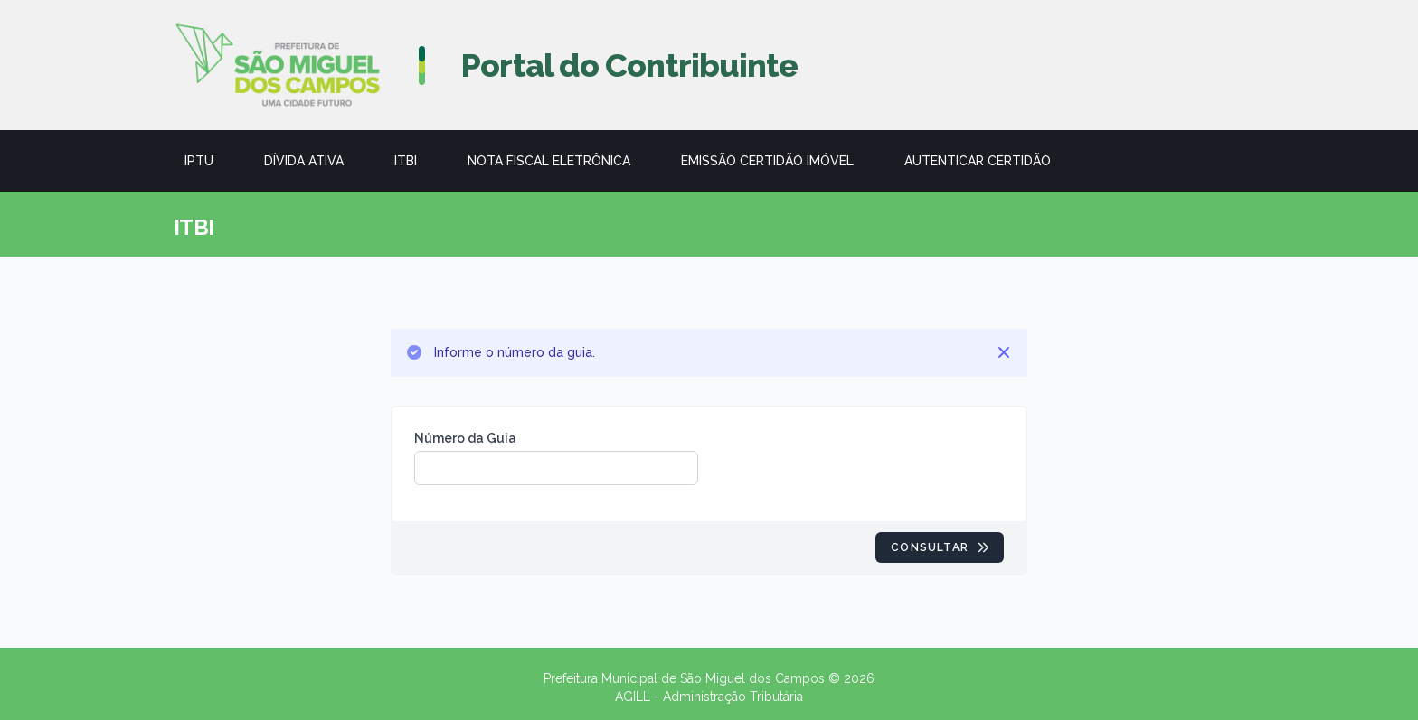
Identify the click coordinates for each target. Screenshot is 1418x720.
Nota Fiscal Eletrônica (549, 161)
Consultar (940, 547)
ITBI (405, 161)
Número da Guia (465, 438)
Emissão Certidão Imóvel (767, 161)
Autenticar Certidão (977, 161)
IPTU (198, 161)
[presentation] (857, 464)
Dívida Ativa (304, 161)
